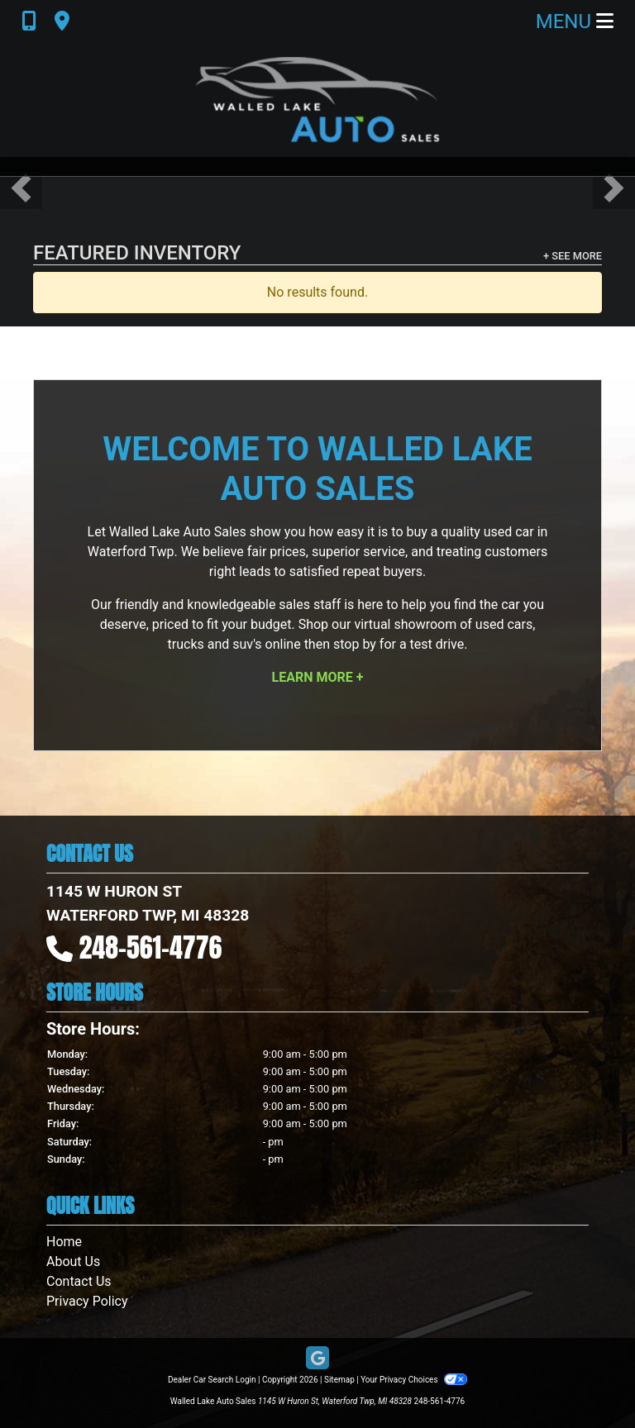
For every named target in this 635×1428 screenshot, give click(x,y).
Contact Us (79, 1281)
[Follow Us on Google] (317, 1359)
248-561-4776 (150, 947)
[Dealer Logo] (317, 100)
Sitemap (339, 1379)
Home (64, 1242)
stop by (354, 644)
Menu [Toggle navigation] (575, 21)
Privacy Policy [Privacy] (87, 1301)
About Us (73, 1261)
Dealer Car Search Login (212, 1379)
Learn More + (318, 677)
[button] (21, 188)
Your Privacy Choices (413, 1379)
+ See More (572, 256)
